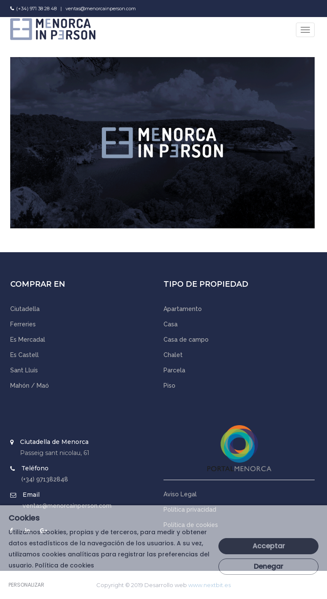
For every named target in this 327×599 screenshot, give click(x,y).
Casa (171, 324)
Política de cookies (64, 565)
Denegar (268, 566)
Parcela (174, 370)
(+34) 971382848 (44, 479)
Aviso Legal (180, 494)
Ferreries (23, 324)
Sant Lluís (24, 370)
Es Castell (24, 354)
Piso (169, 385)
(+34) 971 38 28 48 (36, 9)
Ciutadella (25, 308)
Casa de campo (186, 339)
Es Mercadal (27, 339)
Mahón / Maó (29, 385)
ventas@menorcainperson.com (101, 9)
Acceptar (268, 546)
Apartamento (183, 308)
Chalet (173, 354)
